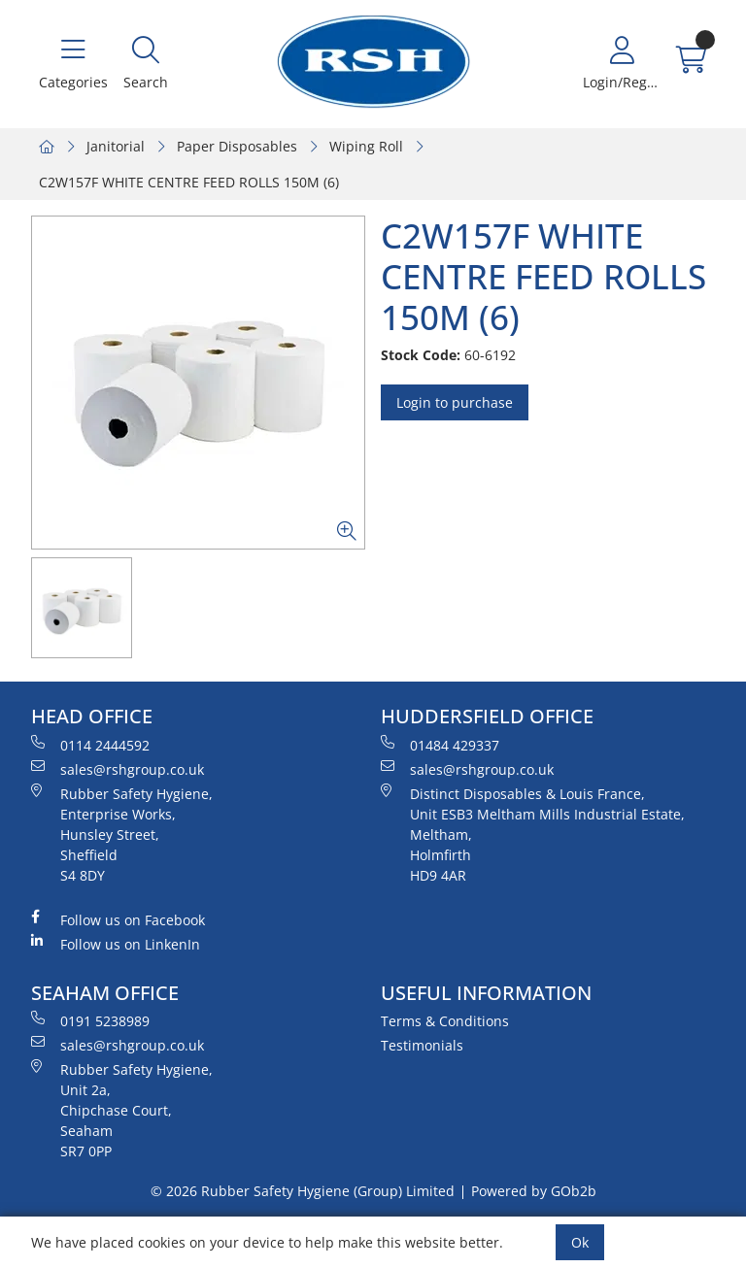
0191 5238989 (90, 1020)
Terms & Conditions (445, 1021)
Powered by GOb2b (533, 1191)
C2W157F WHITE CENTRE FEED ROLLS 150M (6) (189, 182)
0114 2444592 (90, 744)
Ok (580, 1242)
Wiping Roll (366, 146)
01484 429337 (440, 744)
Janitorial (115, 146)
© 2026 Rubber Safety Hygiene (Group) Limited (303, 1191)
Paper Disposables (237, 146)
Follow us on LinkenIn (115, 943)
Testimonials (422, 1045)
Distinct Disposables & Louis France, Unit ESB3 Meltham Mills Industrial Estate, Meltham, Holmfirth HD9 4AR (533, 834)
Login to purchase (454, 402)
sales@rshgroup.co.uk (117, 769)
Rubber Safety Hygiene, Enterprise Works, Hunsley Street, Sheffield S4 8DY (122, 834)
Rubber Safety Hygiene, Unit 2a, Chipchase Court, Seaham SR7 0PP (122, 1109)
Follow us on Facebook (118, 919)
